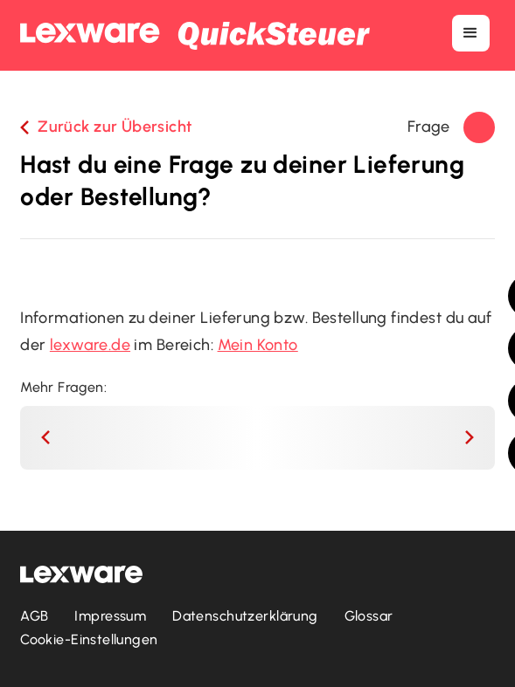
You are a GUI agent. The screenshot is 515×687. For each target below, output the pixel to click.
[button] (470, 33)
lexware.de (90, 344)
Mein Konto (258, 344)
